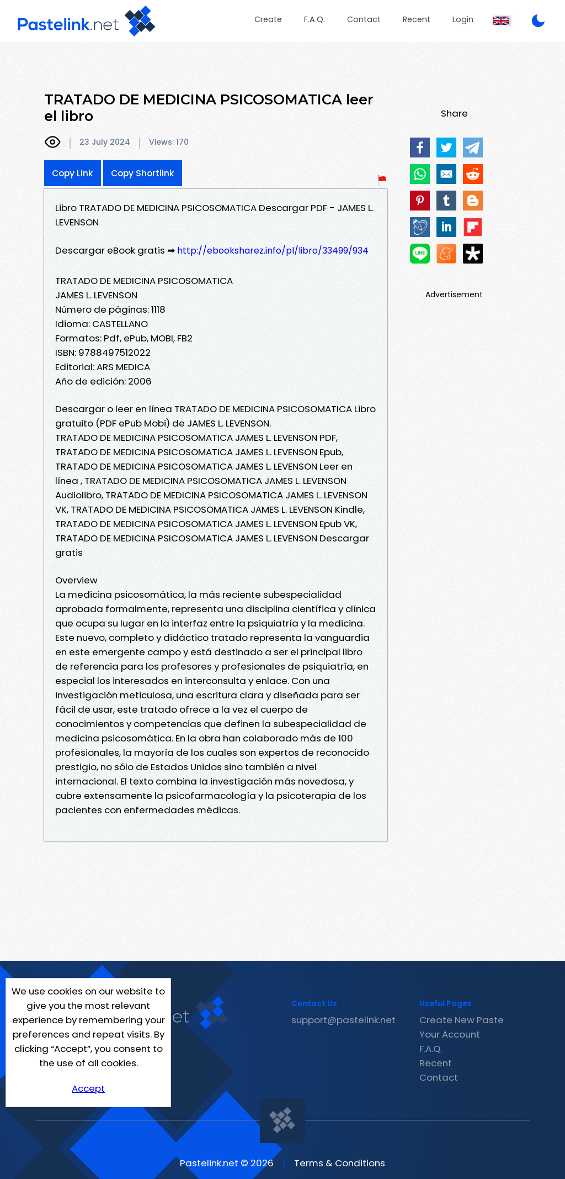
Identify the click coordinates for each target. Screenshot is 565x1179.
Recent (416, 19)
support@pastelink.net (343, 1020)
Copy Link (72, 173)
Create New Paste (461, 1020)
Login (462, 19)
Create (268, 19)
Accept (88, 1088)
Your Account (449, 1034)
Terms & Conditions (339, 1163)
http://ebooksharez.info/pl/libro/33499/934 (273, 250)
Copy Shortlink (142, 173)
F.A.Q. (314, 19)
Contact (364, 19)
